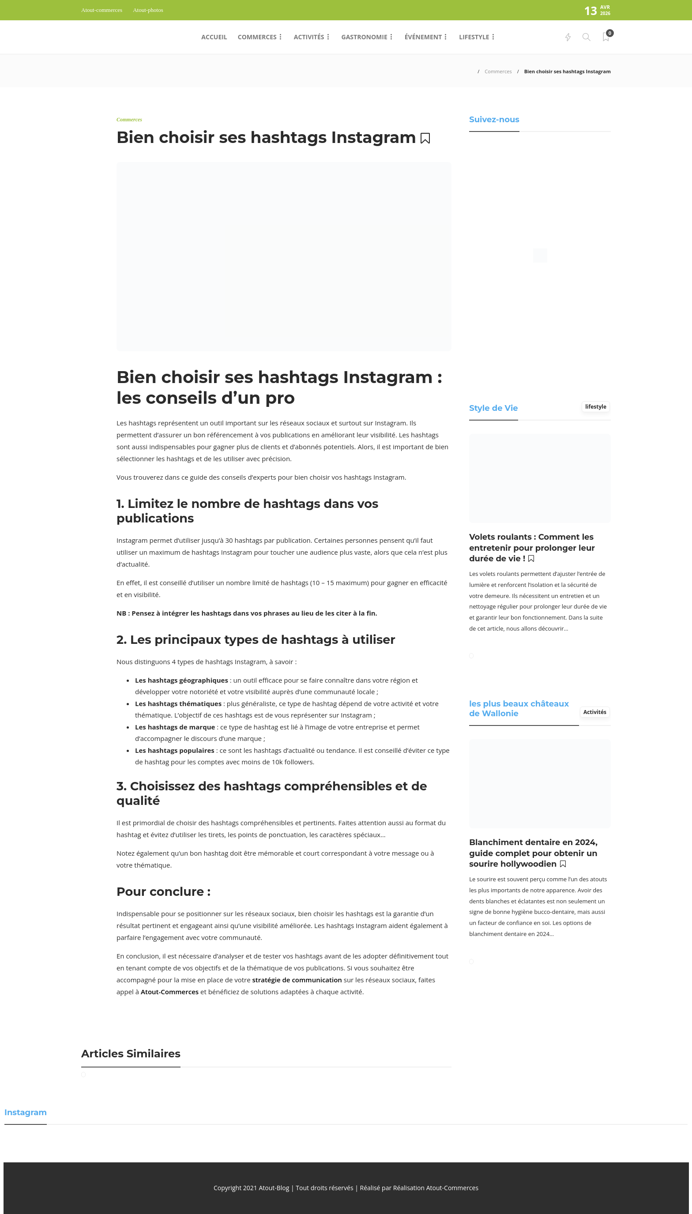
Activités (309, 37)
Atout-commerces (101, 10)
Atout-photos (148, 10)
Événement (423, 37)
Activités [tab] (594, 712)
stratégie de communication (297, 979)
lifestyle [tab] (595, 406)
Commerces (257, 37)
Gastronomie (364, 37)
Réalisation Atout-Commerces (435, 1188)
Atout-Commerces (170, 991)
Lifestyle (474, 37)
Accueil (214, 37)
